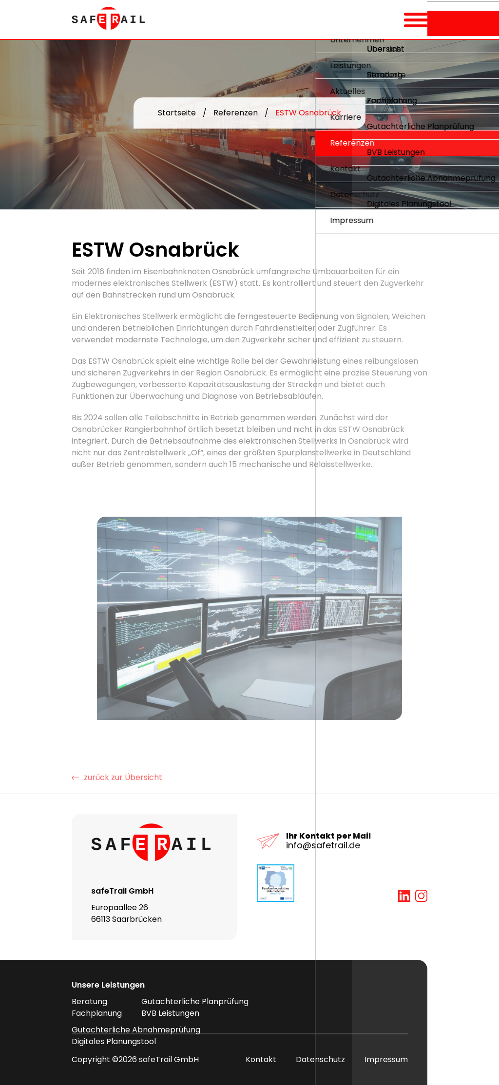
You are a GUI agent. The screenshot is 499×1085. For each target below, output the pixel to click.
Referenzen (235, 113)
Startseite (177, 113)
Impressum (386, 1059)
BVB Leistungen (170, 1013)
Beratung (89, 1001)
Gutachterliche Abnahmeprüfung (136, 1029)
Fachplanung (97, 1013)
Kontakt (261, 1059)
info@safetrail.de (323, 845)
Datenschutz (320, 1059)
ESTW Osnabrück (308, 113)
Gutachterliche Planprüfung (195, 1001)
